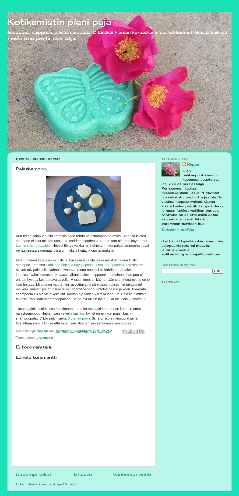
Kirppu (193, 164)
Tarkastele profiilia (178, 230)
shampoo (44, 337)
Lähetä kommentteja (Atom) (50, 484)
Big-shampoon (78, 318)
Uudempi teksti (34, 474)
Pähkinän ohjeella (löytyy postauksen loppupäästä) (85, 265)
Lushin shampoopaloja (33, 245)
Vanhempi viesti (132, 474)
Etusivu (83, 474)
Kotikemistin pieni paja (59, 22)
